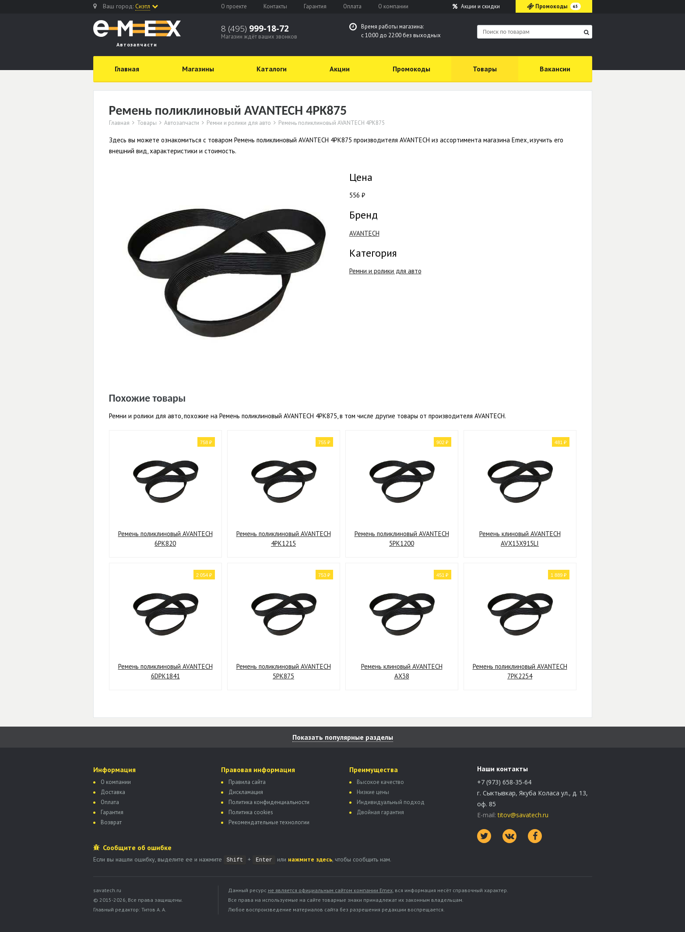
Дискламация (245, 792)
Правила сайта (247, 782)
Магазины (198, 68)
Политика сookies (250, 812)
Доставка (113, 792)
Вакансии (555, 68)
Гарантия (315, 6)
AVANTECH (364, 233)
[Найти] (586, 32)
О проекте (234, 6)
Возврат (111, 822)
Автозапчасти (181, 123)
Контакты (275, 6)
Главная (127, 68)
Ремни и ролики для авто (239, 123)
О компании (393, 6)
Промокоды (411, 68)
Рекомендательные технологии (268, 822)
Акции (476, 6)
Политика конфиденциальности (268, 802)
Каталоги (271, 68)
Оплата (352, 6)
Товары (485, 68)
